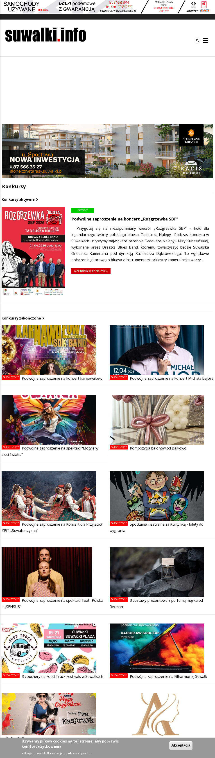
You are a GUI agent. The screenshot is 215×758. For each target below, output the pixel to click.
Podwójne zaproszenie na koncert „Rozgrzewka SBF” (124, 219)
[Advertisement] (107, 90)
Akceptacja (180, 745)
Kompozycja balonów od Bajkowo (158, 448)
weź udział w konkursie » (91, 271)
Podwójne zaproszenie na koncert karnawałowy (62, 378)
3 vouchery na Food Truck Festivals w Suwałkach (62, 676)
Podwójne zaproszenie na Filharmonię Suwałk (168, 676)
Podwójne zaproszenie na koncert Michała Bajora (171, 378)
